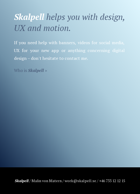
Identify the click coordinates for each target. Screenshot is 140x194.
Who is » (30, 70)
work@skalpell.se (80, 180)
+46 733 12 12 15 (112, 180)
